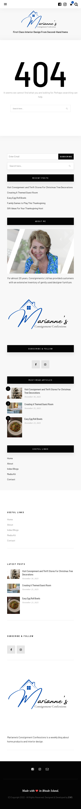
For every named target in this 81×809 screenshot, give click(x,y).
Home (10, 458)
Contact (11, 479)
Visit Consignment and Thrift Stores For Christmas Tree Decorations (40, 187)
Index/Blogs (13, 468)
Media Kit (11, 474)
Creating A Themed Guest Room (22, 192)
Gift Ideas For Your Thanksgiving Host (25, 208)
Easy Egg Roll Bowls (16, 197)
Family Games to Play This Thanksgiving (26, 203)
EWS (70, 797)
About (10, 463)
